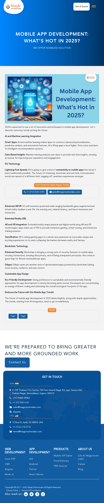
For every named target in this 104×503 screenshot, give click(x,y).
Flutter (33, 469)
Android (33, 464)
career (81, 464)
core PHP (10, 459)
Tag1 (13, 316)
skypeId (16, 412)
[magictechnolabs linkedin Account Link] (26, 494)
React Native (36, 474)
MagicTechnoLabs (35, 487)
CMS (7, 464)
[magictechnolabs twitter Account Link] (31, 494)
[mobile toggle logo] (94, 6)
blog (80, 469)
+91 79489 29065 (21, 398)
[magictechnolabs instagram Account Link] (43, 494)
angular (9, 469)
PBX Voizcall (60, 466)
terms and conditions (31, 490)
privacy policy (12, 490)
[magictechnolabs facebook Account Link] (37, 494)
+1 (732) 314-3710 (22, 427)
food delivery (61, 461)
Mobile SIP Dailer (63, 456)
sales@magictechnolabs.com (65, 192)
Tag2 (23, 316)
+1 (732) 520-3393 (34, 192)
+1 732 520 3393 (21, 403)
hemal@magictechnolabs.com (27, 432)
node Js (9, 474)
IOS (31, 459)
